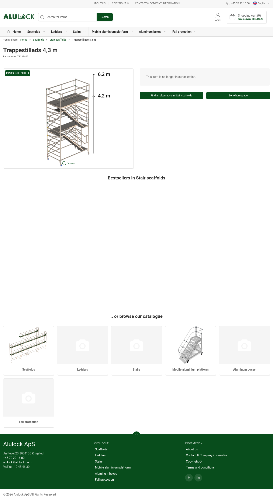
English (261, 3)
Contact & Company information (157, 3)
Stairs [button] (79, 31)
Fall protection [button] (184, 31)
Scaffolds (38, 39)
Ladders (82, 369)
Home (23, 39)
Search (105, 17)
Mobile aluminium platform (190, 369)
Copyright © (120, 3)
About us (99, 3)
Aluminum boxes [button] (153, 31)
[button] (68, 118)
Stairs (137, 369)
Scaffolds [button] (36, 31)
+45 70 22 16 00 (14, 458)
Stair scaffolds (58, 39)
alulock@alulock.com (17, 462)
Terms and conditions (200, 467)
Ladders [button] (59, 31)
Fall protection (28, 422)
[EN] (19, 17)
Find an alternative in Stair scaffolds (171, 95)
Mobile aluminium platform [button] (112, 31)
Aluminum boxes (244, 369)
